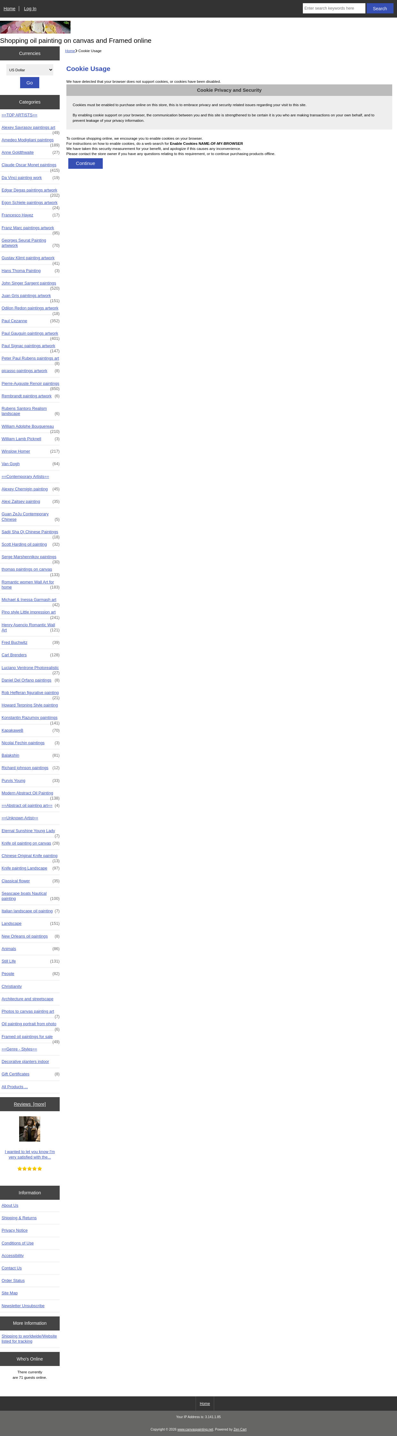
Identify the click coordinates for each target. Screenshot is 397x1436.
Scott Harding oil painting (31, 544)
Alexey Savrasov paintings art (31, 129)
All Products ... (15, 1086)
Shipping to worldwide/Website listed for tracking (29, 1339)
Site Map (10, 1293)
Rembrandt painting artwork (31, 396)
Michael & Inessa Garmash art (31, 601)
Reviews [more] (30, 1104)
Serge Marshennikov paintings (31, 558)
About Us (10, 1205)
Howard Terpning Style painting (30, 705)
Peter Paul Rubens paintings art (31, 360)
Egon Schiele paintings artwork (31, 204)
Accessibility (13, 1255)
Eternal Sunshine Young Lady (31, 832)
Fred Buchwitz (31, 642)
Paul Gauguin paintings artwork (31, 335)
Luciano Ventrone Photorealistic (31, 669)
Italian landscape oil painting (31, 911)
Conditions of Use (18, 1243)
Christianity (12, 986)
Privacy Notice (14, 1230)
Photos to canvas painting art (31, 1013)
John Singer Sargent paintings (31, 285)
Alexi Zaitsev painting (31, 501)
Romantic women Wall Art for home (31, 585)
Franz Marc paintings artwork (31, 229)
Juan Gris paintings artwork (31, 297)
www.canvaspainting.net (195, 1429)
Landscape (31, 923)
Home (9, 8)
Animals (31, 948)
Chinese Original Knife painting (31, 857)
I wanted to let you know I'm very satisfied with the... (30, 1137)
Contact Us (12, 1268)
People (31, 973)
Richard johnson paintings (31, 767)
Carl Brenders (31, 655)
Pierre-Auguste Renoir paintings (31, 385)
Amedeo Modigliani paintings (31, 141)
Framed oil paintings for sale (31, 1038)
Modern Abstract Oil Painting (31, 795)
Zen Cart (240, 1429)
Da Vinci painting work (31, 177)
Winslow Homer (31, 451)
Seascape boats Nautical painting (31, 896)
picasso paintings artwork (31, 370)
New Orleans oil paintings (31, 936)
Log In (30, 8)
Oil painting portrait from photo (31, 1025)
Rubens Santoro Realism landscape (31, 411)
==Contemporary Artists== (25, 476)
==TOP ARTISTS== (19, 115)
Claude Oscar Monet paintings (31, 166)
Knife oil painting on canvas (31, 843)
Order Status (13, 1280)
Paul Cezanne (31, 321)
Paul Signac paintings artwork (31, 347)
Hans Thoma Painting (31, 270)
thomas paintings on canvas (31, 571)
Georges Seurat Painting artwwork (31, 243)
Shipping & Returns (19, 1217)
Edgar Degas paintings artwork (31, 192)
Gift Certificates (31, 1074)
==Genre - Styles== (19, 1049)
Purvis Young (31, 780)
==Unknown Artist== (20, 818)
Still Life (31, 961)
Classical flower (31, 881)
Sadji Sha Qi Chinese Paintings (31, 533)
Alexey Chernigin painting (31, 489)
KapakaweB (31, 730)
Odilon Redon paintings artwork (31, 310)
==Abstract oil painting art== (31, 805)
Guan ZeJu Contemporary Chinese (31, 516)
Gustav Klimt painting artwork (31, 259)
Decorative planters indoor (25, 1061)
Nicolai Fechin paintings (31, 742)
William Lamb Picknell (31, 438)
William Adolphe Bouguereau (31, 428)
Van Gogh (31, 463)
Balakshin (31, 755)
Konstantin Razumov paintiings (31, 719)
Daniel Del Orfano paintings (31, 680)
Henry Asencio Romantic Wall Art (31, 627)
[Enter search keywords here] (334, 8)
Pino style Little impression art (31, 614)
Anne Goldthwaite (31, 152)
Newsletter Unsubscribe (23, 1305)
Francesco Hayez (31, 215)
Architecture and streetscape (27, 998)
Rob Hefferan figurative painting (31, 694)
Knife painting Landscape (31, 868)
